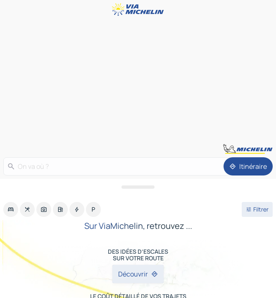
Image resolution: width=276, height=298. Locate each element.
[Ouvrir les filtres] (257, 209)
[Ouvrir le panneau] (138, 187)
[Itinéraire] (248, 166)
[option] (10, 209)
